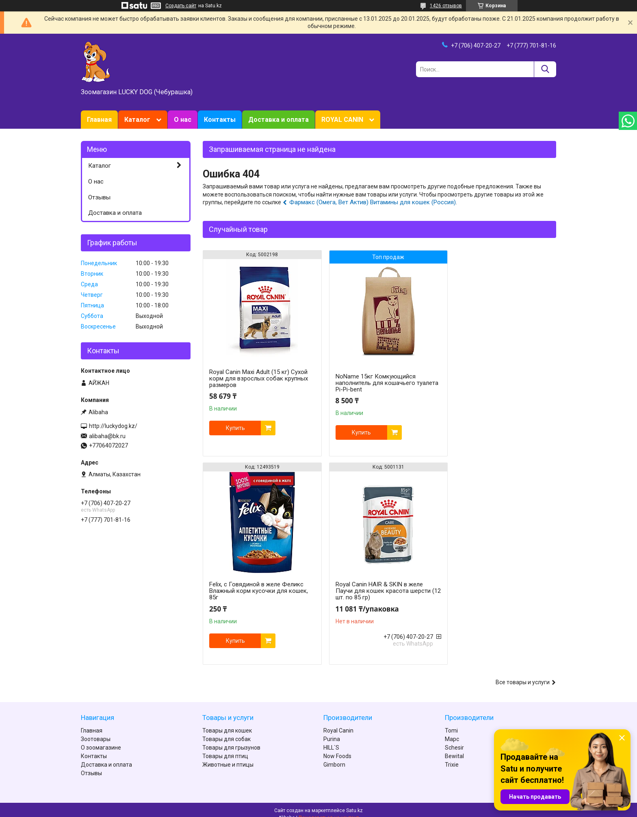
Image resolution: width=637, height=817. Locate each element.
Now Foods (337, 747)
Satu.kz (354, 802)
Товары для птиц (225, 747)
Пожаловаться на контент (329, 809)
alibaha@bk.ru (107, 436)
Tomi (451, 722)
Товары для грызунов (231, 739)
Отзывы (99, 197)
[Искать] (545, 69)
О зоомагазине (101, 739)
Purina (331, 730)
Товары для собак (226, 730)
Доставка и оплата (278, 119)
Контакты (220, 119)
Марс (452, 730)
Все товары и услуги (523, 673)
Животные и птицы (228, 756)
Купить (235, 428)
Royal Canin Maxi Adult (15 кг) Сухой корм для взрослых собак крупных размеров (258, 378)
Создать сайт (180, 6)
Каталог (137, 119)
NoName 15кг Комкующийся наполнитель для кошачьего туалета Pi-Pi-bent (369, 383)
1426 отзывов (446, 6)
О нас (182, 119)
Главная (99, 119)
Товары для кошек (227, 722)
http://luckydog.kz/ (113, 426)
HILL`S (331, 739)
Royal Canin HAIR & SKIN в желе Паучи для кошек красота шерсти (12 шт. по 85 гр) (256, 591)
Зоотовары (95, 730)
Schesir (454, 739)
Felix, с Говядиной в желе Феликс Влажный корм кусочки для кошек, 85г (498, 378)
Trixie (452, 756)
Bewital (454, 747)
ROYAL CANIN (342, 119)
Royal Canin (338, 722)
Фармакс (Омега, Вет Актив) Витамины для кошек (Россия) (372, 202)
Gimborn (334, 756)
